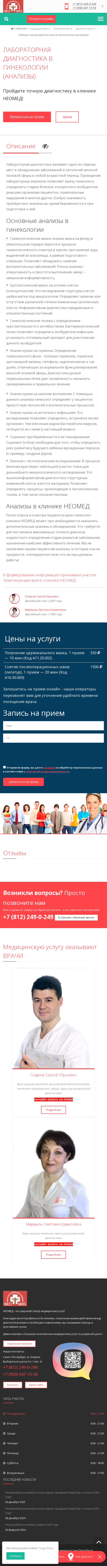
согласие (49, 767)
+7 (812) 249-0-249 (84, 4)
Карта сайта (36, 1385)
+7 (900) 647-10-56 (84, 8)
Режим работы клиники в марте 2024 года (31, 1524)
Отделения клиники (19, 1343)
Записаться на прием (27, 117)
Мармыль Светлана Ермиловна (45, 610)
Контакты (12, 1385)
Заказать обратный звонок (76, 917)
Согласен (15, 1556)
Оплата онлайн (41, 18)
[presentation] (34, 754)
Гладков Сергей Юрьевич (42, 596)
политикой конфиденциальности (47, 771)
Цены (67, 117)
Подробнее (53, 1110)
